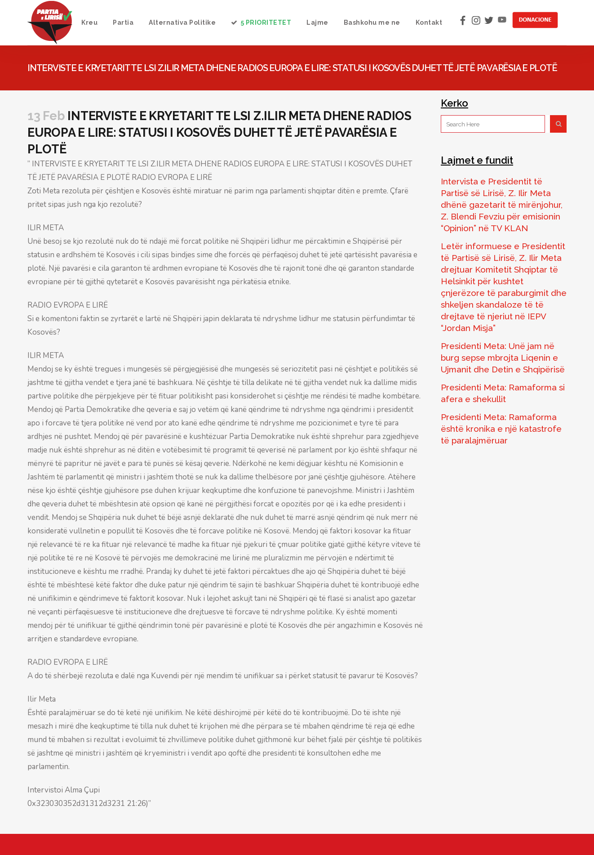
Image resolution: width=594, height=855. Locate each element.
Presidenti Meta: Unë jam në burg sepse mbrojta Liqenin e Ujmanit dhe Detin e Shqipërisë (503, 357)
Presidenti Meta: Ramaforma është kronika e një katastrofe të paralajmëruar (501, 428)
